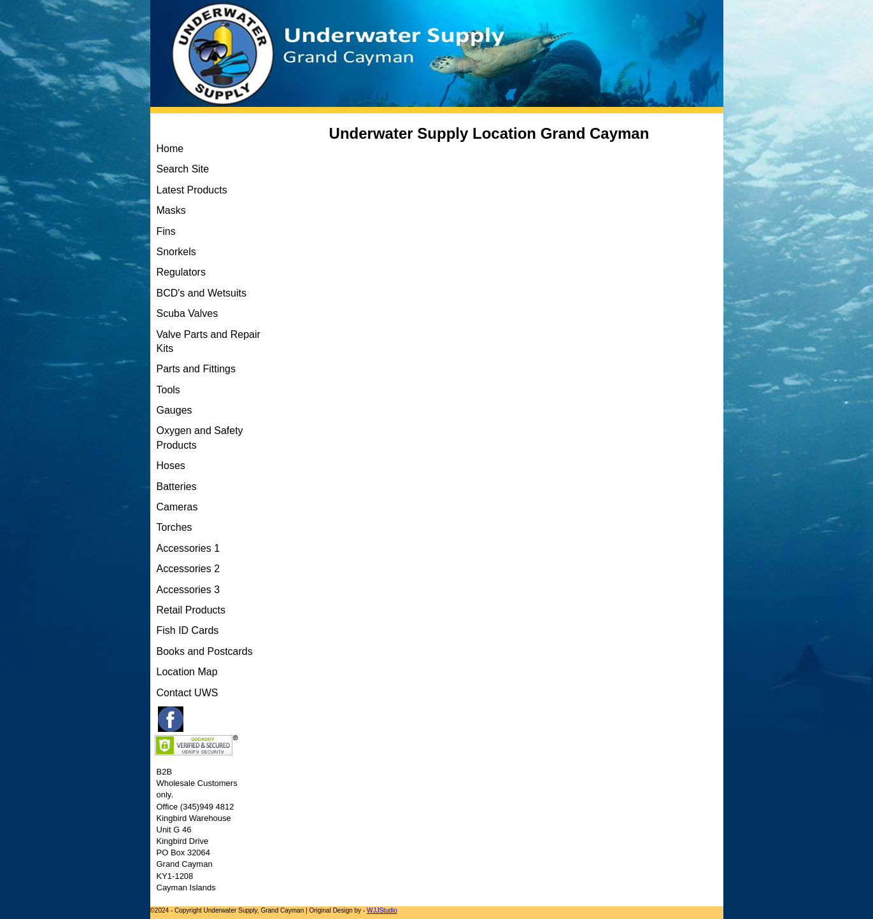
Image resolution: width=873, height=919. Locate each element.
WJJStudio (382, 910)
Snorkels (176, 251)
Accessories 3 (188, 589)
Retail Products (191, 610)
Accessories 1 (188, 548)
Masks (171, 210)
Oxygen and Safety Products (200, 437)
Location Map (187, 671)
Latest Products (192, 190)
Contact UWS (187, 692)
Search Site (183, 169)
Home (170, 148)
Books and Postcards (205, 651)
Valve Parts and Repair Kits (208, 341)
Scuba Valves (187, 313)
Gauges (174, 410)
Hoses (171, 465)
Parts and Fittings (196, 368)
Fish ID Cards (188, 630)
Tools (168, 389)
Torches (174, 527)
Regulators (181, 272)
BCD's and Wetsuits (201, 293)
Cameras (177, 507)
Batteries (177, 486)
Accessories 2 (188, 568)
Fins (166, 231)
